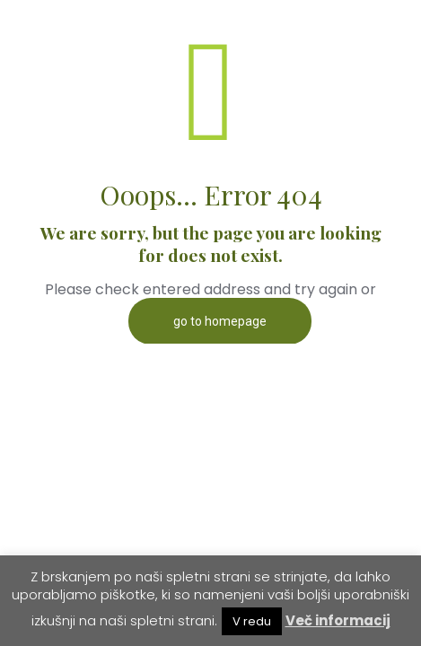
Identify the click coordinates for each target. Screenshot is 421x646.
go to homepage (220, 321)
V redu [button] (251, 621)
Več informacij (337, 620)
